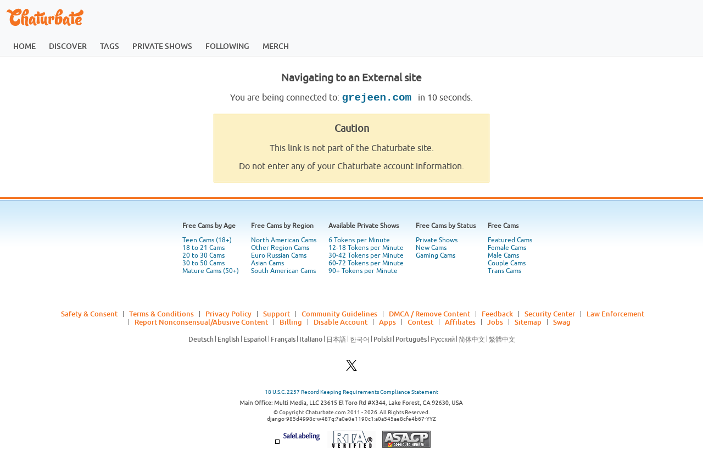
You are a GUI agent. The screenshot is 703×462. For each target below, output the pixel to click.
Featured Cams (510, 240)
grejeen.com (379, 98)
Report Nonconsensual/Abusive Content (201, 322)
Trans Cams (504, 271)
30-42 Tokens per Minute (366, 255)
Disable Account (340, 322)
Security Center (550, 313)
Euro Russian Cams (278, 255)
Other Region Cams (280, 248)
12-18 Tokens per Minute (366, 248)
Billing (291, 322)
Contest (420, 322)
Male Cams (503, 255)
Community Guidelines (339, 313)
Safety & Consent (89, 313)
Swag (562, 322)
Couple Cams (507, 263)
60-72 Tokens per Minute (366, 263)
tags (109, 46)
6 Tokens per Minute (359, 240)
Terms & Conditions (161, 313)
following (227, 46)
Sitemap (528, 322)
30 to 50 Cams (203, 263)
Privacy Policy (228, 313)
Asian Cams (267, 263)
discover (68, 46)
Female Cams (507, 248)
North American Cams (283, 240)
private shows (162, 46)
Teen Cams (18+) (207, 240)
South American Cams (283, 271)
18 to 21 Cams (203, 248)
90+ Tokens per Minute (363, 271)
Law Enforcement (615, 313)
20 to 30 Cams (203, 255)
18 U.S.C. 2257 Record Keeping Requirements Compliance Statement (351, 392)
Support (276, 313)
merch (276, 46)
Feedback (497, 313)
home (24, 46)
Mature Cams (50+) (210, 271)
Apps (387, 322)
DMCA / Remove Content (429, 313)
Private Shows (436, 240)
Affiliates (460, 322)
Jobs (495, 322)
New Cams (431, 248)
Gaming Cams (435, 255)
